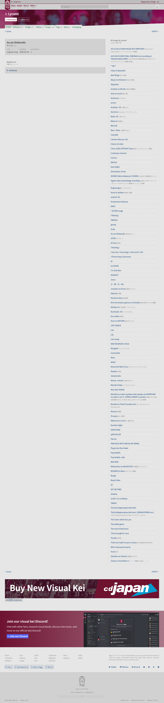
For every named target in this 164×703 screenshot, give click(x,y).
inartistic (90, 692)
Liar (112, 330)
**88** (113, 66)
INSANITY (115, 275)
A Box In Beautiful (118, 70)
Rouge (113, 475)
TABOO (114, 503)
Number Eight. (117, 425)
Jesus (113, 279)
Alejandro (115, 84)
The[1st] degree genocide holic (123, 507)
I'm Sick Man (116, 270)
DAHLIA (114, 162)
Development (22, 667)
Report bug (24, 700)
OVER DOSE (115, 429)
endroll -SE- (115, 197)
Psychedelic (116, 452)
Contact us (124, 700)
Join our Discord (19, 636)
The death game (117, 524)
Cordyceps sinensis (118, 153)
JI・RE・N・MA (117, 284)
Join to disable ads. (14, 600)
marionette (115, 353)
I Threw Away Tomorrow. (121, 256)
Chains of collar (117, 144)
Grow (113, 229)
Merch (50, 667)
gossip (113, 224)
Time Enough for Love (120, 533)
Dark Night (115, 166)
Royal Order (115, 480)
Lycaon (13, 13)
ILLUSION (115, 265)
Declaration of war (118, 171)
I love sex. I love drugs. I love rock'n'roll (127, 252)
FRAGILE (114, 220)
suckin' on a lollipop (119, 498)
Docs (10, 667)
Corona (114, 157)
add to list (24, 19)
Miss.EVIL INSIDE (117, 389)
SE (112, 484)
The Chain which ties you (121, 519)
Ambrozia (13, 70)
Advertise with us (138, 700)
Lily (112, 334)
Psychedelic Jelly (118, 457)
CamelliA (114, 134)
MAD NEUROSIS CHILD (120, 343)
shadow (114, 494)
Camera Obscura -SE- (119, 139)
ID (111, 261)
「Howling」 (115, 247)
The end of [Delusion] (119, 528)
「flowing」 (115, 215)
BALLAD (114, 125)
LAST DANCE (116, 325)
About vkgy (37, 667)
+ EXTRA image (117, 210)
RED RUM (114, 461)
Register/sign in (11, 700)
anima (113, 102)
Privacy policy (152, 700)
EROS (113, 206)
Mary (113, 357)
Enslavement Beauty (119, 201)
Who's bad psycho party (120, 547)
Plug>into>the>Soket (119, 448)
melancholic (116, 375)
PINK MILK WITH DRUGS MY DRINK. (125, 443)
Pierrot (113, 439)
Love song (115, 339)
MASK (113, 362)
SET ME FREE (116, 489)
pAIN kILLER (116, 434)
